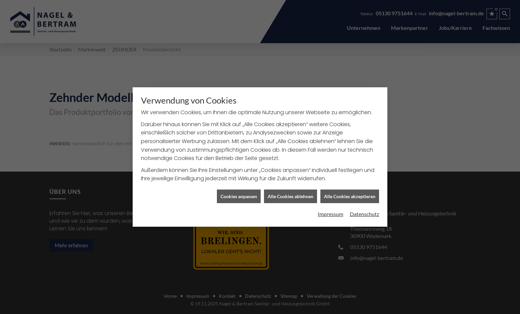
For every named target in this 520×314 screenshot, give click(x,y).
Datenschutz (364, 213)
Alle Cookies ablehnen (290, 195)
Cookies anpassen (239, 195)
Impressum (330, 213)
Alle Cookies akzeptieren (349, 195)
